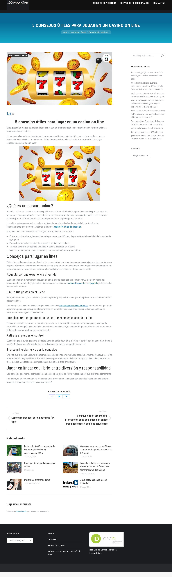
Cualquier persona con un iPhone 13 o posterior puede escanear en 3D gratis (96, 455)
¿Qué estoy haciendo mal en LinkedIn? (93, 487)
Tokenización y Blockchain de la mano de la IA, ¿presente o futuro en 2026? (147, 128)
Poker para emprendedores (37, 485)
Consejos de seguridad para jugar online (39, 470)
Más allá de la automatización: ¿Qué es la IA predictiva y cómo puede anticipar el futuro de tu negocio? (148, 119)
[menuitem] (104, 12)
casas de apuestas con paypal (82, 288)
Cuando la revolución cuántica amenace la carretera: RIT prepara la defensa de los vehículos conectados (147, 91)
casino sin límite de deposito (67, 232)
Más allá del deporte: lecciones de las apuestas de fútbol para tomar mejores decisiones (95, 472)
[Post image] (14, 456)
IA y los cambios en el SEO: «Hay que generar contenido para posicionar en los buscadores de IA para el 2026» (147, 140)
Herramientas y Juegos (18, 61)
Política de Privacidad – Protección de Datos (64, 558)
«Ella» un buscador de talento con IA (147, 133)
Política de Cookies (56, 550)
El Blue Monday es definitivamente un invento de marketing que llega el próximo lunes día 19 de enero (147, 108)
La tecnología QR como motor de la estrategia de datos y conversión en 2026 (39, 455)
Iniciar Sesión (21, 517)
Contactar (52, 544)
